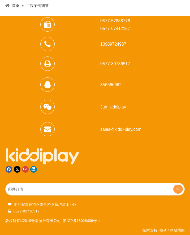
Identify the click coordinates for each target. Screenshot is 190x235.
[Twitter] (17, 169)
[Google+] (25, 169)
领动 (163, 230)
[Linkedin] (33, 169)
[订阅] (178, 189)
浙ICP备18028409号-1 (81, 221)
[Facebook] (9, 169)
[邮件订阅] (86, 189)
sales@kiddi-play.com (120, 129)
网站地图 (177, 230)
